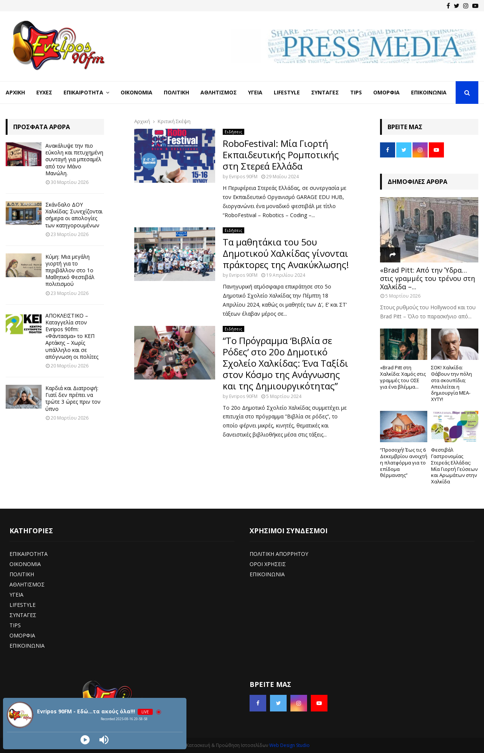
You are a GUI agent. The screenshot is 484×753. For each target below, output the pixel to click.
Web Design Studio (289, 745)
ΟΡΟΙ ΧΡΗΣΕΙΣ (268, 564)
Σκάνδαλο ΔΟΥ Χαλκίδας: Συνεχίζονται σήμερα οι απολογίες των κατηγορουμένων (73, 215)
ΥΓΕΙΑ (16, 594)
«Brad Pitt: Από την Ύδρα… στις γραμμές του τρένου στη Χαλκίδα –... (427, 278)
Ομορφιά (386, 92)
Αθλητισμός (218, 92)
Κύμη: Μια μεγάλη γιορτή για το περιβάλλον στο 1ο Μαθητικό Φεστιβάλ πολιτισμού (70, 270)
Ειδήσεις (233, 131)
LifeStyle (287, 92)
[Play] (85, 739)
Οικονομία (136, 92)
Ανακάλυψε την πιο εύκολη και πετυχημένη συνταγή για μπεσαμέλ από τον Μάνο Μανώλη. (74, 159)
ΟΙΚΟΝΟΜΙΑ (25, 564)
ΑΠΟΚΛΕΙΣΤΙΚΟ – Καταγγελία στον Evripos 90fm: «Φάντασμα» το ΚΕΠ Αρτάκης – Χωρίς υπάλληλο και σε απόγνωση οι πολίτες (71, 336)
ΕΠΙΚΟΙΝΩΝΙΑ (27, 645)
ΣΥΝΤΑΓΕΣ (22, 615)
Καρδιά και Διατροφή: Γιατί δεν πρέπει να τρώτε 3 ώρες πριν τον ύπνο (73, 398)
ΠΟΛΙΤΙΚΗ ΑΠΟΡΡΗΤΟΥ (279, 553)
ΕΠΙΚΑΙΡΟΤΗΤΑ (28, 553)
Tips (356, 92)
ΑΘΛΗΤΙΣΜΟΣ (27, 584)
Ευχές (44, 92)
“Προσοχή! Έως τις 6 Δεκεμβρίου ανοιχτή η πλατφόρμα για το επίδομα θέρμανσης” (403, 462)
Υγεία (255, 92)
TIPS (15, 625)
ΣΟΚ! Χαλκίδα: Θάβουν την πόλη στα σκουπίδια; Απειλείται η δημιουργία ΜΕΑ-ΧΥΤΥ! (451, 383)
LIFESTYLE (22, 604)
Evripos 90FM (243, 176)
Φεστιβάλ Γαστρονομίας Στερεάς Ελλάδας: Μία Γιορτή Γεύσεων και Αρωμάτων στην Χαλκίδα (454, 465)
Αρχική (15, 92)
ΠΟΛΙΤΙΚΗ (21, 574)
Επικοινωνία (429, 92)
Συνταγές (325, 92)
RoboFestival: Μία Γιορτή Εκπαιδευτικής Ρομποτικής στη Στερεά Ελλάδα (281, 154)
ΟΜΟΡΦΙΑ (22, 635)
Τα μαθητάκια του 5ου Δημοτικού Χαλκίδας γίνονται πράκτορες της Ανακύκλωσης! (286, 253)
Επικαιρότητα (83, 92)
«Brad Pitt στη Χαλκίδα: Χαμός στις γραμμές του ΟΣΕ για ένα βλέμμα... (403, 377)
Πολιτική (176, 92)
